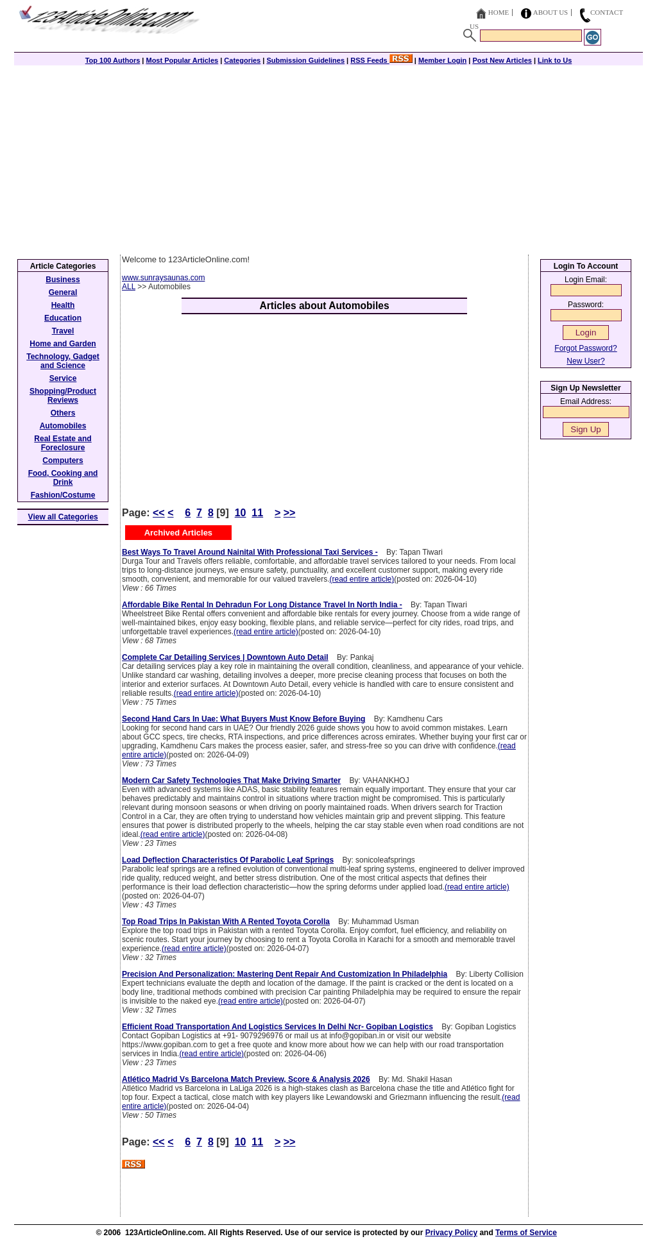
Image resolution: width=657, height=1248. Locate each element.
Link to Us (555, 60)
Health (63, 305)
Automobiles (63, 425)
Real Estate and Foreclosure (62, 443)
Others (63, 413)
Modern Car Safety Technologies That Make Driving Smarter (231, 780)
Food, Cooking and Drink (63, 478)
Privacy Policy (451, 1232)
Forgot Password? (585, 348)
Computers (62, 460)
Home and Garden (63, 343)
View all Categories (63, 516)
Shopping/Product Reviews (63, 396)
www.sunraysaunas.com (163, 277)
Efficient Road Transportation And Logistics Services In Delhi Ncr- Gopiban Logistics (277, 1026)
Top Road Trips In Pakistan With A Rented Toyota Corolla (226, 921)
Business (63, 279)
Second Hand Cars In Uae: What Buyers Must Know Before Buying (243, 718)
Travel (63, 330)
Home (498, 12)
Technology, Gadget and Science (62, 361)
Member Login (442, 60)
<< (159, 512)
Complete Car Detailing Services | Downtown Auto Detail (225, 657)
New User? (585, 361)
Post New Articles (502, 60)
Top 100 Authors (113, 60)
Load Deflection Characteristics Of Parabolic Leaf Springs (228, 860)
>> (290, 512)
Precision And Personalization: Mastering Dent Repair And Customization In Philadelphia (284, 974)
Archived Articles (178, 532)
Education (62, 318)
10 (240, 512)
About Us (550, 12)
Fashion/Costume (63, 495)
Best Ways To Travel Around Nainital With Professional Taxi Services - (250, 552)
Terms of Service (526, 1232)
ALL (128, 286)
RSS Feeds (381, 60)
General (63, 292)
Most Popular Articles (182, 60)
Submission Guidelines (305, 60)
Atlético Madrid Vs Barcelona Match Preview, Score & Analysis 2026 (246, 1079)
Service (63, 378)
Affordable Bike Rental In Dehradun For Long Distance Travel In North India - (262, 604)
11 (257, 512)
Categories (242, 60)
